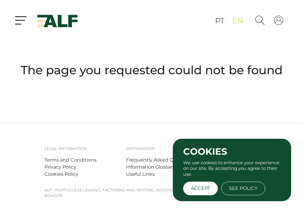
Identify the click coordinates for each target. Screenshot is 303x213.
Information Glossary (150, 167)
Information (140, 148)
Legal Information (65, 148)
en (237, 20)
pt (220, 20)
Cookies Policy (61, 174)
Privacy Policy (60, 167)
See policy (243, 188)
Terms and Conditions (70, 160)
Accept (200, 188)
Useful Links (140, 174)
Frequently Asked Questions (160, 160)
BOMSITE (53, 195)
